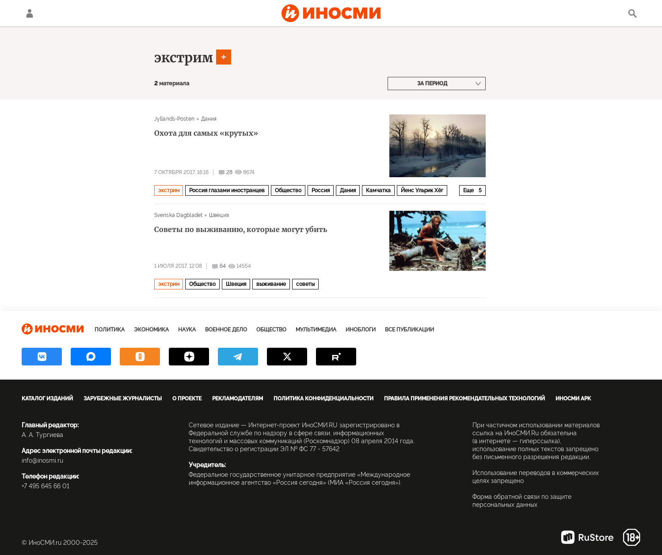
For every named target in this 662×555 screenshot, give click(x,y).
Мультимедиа (316, 329)
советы (305, 284)
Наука (187, 329)
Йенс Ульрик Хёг (422, 190)
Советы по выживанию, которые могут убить (240, 229)
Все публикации (409, 329)
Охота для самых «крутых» (206, 133)
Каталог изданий (47, 398)
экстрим (183, 57)
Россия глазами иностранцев (227, 190)
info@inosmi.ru (42, 460)
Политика (110, 329)
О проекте (187, 398)
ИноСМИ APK (573, 398)
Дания (209, 119)
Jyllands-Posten (174, 119)
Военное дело (226, 329)
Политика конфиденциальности (323, 398)
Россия (321, 190)
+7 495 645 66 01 (45, 486)
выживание (271, 284)
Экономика (151, 329)
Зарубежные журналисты (123, 398)
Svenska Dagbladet (178, 215)
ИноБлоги (361, 329)
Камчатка (378, 190)
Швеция (219, 215)
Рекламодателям (237, 398)
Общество (288, 190)
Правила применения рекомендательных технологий (464, 398)
